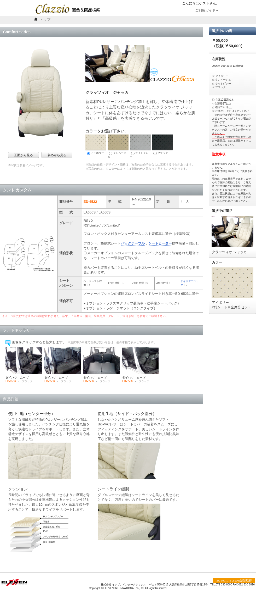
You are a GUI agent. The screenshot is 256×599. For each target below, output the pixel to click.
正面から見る (23, 155)
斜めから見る (57, 155)
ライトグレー (140, 146)
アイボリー (95, 145)
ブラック (162, 145)
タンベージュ (118, 146)
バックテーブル (133, 243)
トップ (44, 20)
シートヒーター (160, 243)
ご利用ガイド (206, 10)
